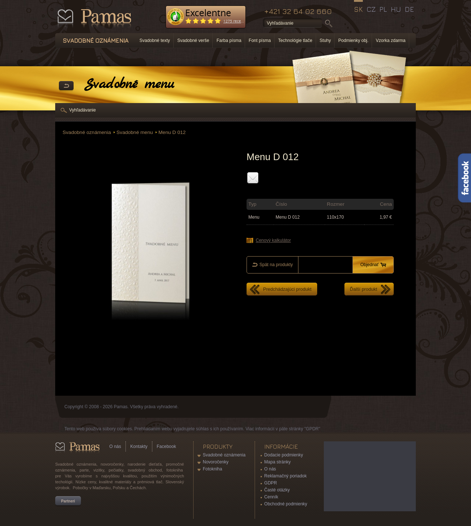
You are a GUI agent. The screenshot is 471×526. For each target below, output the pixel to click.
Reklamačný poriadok (285, 476)
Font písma (260, 40)
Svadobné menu (135, 132)
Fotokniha (212, 469)
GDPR (270, 483)
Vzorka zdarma (391, 40)
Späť (66, 86)
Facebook (166, 446)
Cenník (271, 496)
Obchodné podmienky (285, 503)
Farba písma (228, 40)
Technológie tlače (295, 40)
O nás (115, 446)
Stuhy (325, 40)
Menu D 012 (172, 132)
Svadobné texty (154, 40)
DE (409, 9)
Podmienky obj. (353, 40)
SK (358, 9)
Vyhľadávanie (82, 110)
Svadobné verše (193, 40)
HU (396, 9)
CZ (371, 9)
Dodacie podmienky (283, 455)
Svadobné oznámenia (87, 132)
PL (383, 9)
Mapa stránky (277, 462)
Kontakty (139, 446)
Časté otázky (277, 490)
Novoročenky (216, 462)
